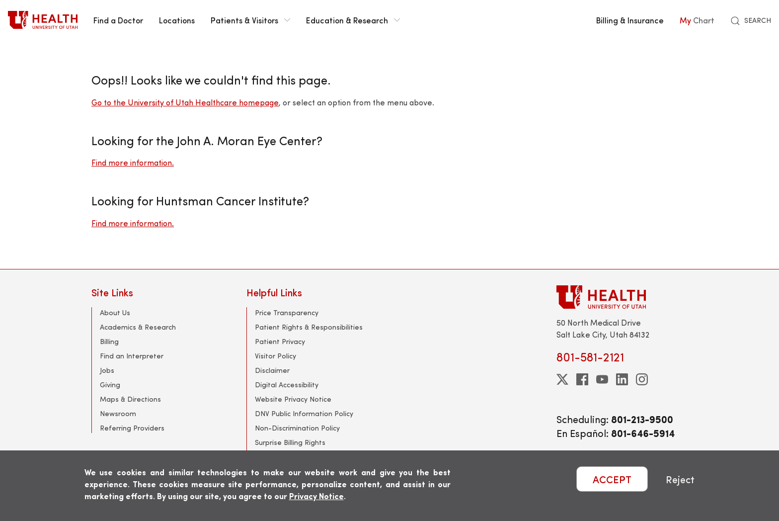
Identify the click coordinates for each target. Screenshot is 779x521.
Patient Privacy (280, 341)
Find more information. (132, 162)
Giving (110, 384)
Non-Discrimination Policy (297, 428)
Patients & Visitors (250, 19)
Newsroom (118, 413)
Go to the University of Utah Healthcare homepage (185, 102)
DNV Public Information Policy (304, 413)
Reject (680, 479)
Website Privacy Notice (293, 399)
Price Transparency (286, 312)
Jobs (107, 370)
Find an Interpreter (131, 355)
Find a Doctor (118, 19)
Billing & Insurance (630, 19)
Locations (177, 19)
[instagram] (642, 379)
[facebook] (582, 379)
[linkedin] (622, 379)
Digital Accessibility (286, 384)
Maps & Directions (130, 399)
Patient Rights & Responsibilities (309, 327)
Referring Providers (132, 428)
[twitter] (562, 379)
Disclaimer (272, 370)
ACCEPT (612, 479)
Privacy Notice (316, 496)
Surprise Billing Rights (290, 442)
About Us (115, 312)
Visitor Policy (275, 355)
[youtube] (602, 379)
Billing (109, 341)
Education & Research (353, 19)
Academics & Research (138, 327)
